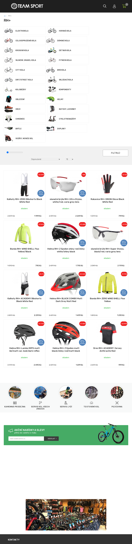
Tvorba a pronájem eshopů (60, 540)
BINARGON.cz (78, 540)
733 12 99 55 (17, 507)
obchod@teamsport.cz (43, 507)
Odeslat (51, 399)
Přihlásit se (113, 5)
